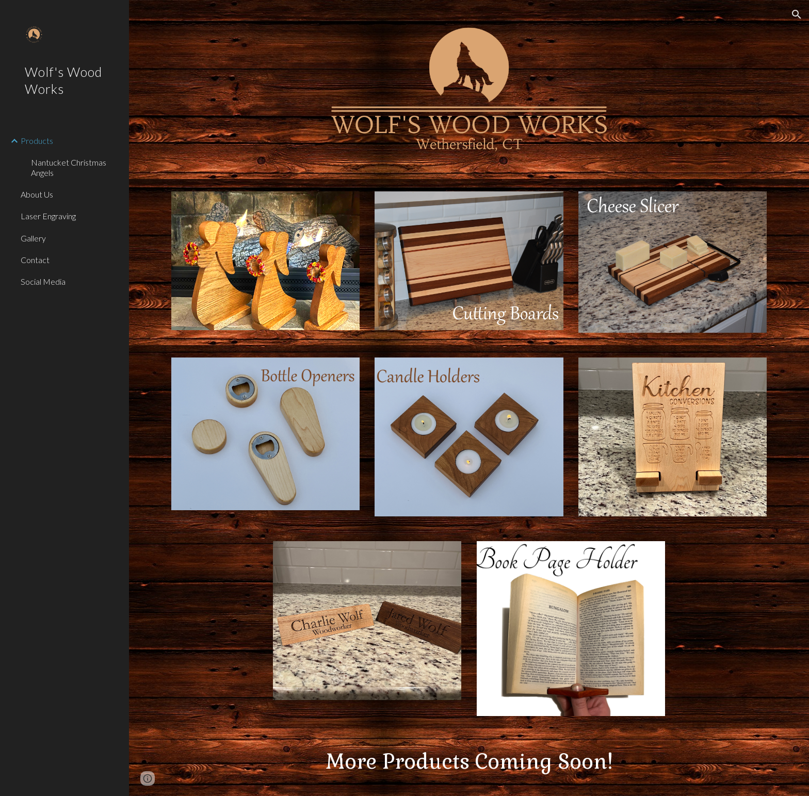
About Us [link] (37, 194)
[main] (469, 762)
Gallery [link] (33, 238)
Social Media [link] (43, 281)
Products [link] (37, 140)
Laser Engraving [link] (48, 216)
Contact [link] (35, 260)
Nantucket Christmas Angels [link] (68, 167)
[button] (796, 14)
